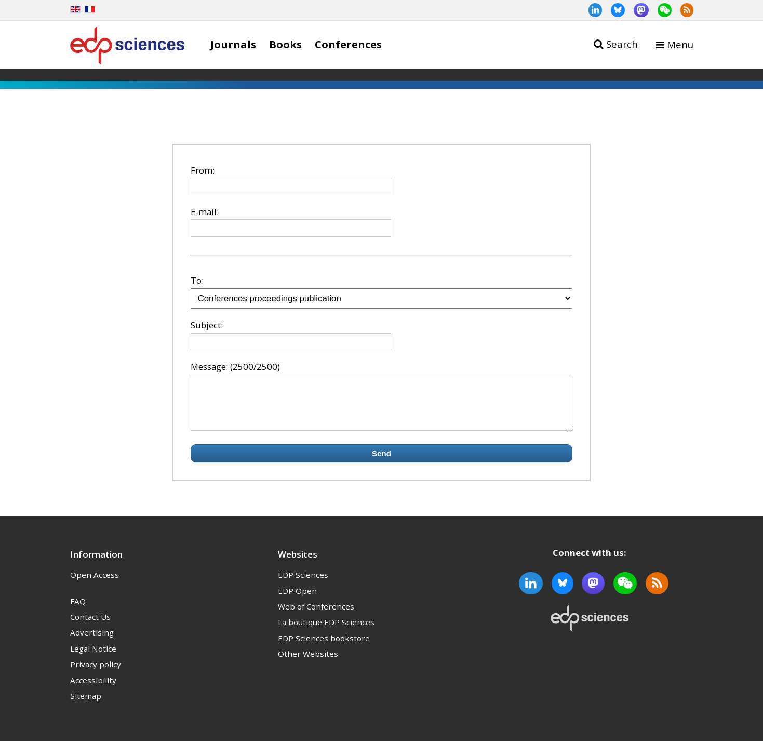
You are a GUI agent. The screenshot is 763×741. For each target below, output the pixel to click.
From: (203, 170)
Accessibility (93, 689)
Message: (209, 367)
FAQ (78, 610)
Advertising (92, 642)
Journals (233, 44)
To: (197, 280)
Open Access (94, 584)
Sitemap (85, 705)
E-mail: (205, 212)
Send (381, 462)
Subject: (207, 325)
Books (285, 44)
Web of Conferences (316, 616)
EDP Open (297, 600)
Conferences (348, 44)
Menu (680, 44)
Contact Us (90, 626)
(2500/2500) (255, 367)
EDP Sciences (303, 584)
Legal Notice (93, 658)
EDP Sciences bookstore (324, 647)
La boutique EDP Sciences (326, 631)
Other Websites (308, 663)
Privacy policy (95, 673)
